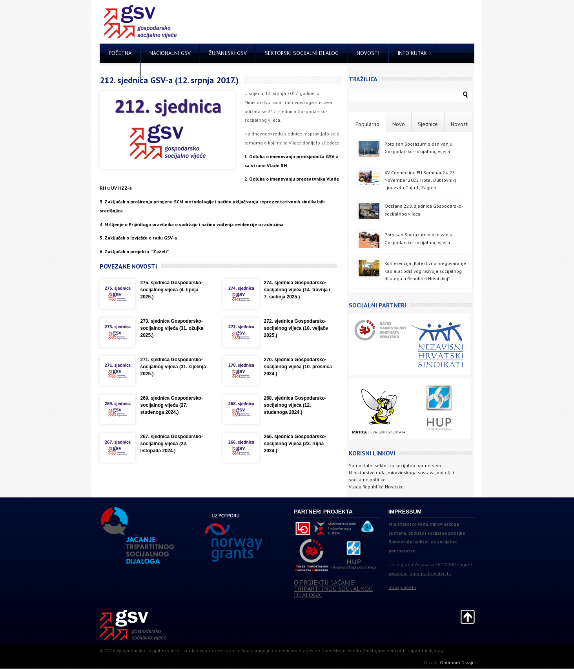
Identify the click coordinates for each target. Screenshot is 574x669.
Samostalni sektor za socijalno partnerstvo (395, 465)
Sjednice (428, 124)
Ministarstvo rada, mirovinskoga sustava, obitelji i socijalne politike (401, 476)
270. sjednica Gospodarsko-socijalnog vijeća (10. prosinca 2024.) (298, 367)
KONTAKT (120, 71)
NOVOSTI (368, 53)
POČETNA (120, 53)
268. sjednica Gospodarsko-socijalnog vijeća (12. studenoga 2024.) (295, 405)
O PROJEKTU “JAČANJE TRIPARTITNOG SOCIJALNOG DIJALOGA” (333, 588)
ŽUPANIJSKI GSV (228, 53)
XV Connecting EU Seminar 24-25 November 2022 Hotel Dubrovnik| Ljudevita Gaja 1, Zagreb (420, 180)
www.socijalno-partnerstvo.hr (419, 573)
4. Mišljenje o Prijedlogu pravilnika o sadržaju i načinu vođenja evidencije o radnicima (192, 224)
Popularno (367, 124)
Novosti (459, 124)
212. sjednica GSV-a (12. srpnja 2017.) (169, 80)
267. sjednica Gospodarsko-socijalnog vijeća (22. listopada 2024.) (171, 443)
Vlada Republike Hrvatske (376, 487)
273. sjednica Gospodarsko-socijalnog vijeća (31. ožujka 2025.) (172, 328)
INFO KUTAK (412, 53)
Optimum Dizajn (457, 662)
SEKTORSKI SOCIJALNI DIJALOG (302, 53)
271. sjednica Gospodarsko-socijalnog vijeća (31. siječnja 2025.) (173, 367)
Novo (398, 124)
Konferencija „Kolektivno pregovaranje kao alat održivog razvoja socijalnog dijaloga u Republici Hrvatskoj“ (425, 270)
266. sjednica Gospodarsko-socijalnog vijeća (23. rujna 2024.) (295, 443)
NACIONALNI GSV (170, 53)
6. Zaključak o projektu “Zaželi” (134, 251)
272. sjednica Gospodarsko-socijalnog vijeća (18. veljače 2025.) (296, 328)
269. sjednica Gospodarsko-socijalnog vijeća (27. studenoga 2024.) (171, 405)
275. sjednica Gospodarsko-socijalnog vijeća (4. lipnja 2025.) (171, 290)
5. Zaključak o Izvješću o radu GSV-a (138, 238)
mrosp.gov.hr (402, 587)
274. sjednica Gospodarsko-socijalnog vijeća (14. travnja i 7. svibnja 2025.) (297, 290)
